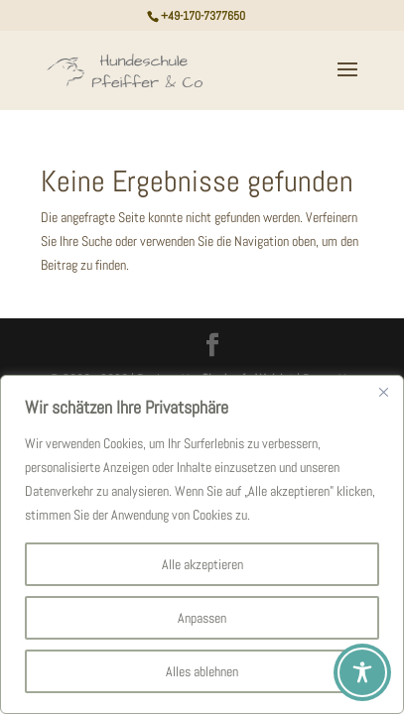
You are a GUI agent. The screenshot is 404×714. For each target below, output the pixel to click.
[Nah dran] (383, 392)
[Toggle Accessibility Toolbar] (362, 672)
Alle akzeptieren (202, 564)
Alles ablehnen (202, 671)
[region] (202, 544)
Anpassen (202, 618)
